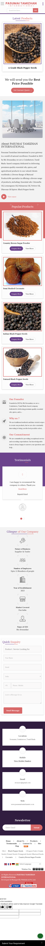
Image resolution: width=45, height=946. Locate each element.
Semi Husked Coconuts (13, 288)
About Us (20, 841)
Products (34, 841)
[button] (22, 761)
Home (8, 841)
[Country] (22, 676)
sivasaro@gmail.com (22, 782)
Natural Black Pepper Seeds (15, 379)
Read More (22, 489)
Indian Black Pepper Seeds (15, 334)
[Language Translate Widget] (30, 864)
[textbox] (20, 10)
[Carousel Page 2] (24, 519)
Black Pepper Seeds (15, 851)
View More (30, 248)
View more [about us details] (12, 196)
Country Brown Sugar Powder (16, 243)
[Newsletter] (17, 828)
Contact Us (27, 843)
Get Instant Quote (23, 90)
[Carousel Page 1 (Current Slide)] (21, 519)
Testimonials (11, 843)
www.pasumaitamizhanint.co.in (22, 804)
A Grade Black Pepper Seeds (22, 67)
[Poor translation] (9, 907)
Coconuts (9, 857)
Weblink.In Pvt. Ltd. (28, 880)
